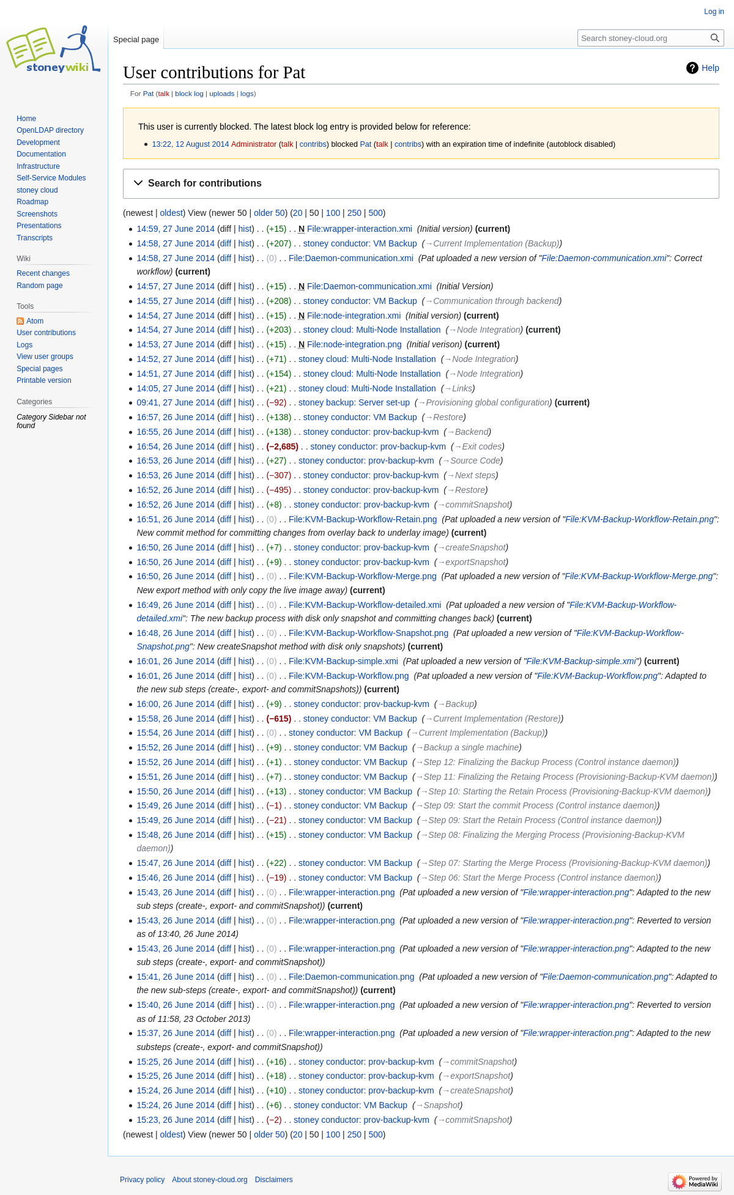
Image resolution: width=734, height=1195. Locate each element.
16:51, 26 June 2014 (175, 519)
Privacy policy (142, 1179)
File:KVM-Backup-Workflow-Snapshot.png (368, 633)
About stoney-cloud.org (209, 1179)
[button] (421, 184)
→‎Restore (443, 417)
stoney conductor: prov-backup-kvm (371, 432)
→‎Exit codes (478, 446)
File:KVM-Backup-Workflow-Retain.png (363, 519)
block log (189, 93)
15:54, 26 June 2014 (175, 733)
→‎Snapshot (437, 1105)
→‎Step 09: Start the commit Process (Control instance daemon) (536, 805)
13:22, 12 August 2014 (190, 144)
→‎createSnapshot (471, 547)
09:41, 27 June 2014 (175, 402)
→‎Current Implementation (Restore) (492, 718)
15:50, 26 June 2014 (175, 791)
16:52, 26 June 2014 (175, 490)
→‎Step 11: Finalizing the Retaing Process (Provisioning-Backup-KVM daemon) (564, 777)
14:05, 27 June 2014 (175, 388)
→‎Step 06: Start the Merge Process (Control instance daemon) (539, 877)
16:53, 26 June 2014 (175, 460)
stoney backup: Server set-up (354, 402)
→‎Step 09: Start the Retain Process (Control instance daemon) (539, 820)
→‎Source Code (471, 460)
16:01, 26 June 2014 (175, 661)
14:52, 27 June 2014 (175, 359)
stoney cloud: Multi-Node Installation (372, 330)
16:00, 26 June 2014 (175, 704)
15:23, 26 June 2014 (175, 1120)
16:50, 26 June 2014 (175, 547)
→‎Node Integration (484, 330)
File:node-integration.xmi (354, 315)
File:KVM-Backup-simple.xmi (343, 661)
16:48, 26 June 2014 (175, 633)
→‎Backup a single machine (467, 747)
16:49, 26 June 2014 (175, 605)
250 (354, 213)
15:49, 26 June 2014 (175, 805)
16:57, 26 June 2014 (175, 417)
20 (298, 213)
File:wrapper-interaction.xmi (359, 229)
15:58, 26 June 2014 (175, 718)
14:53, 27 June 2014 (175, 344)
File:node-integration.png (354, 344)
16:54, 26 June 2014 (175, 446)
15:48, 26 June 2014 (175, 835)
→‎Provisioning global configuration (484, 402)
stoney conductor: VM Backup (360, 243)
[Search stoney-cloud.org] (650, 37)
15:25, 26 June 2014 (175, 1062)
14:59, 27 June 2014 (175, 229)
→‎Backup (455, 704)
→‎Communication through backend (491, 301)
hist (244, 229)
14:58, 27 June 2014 (175, 243)
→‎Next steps (471, 475)
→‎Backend (467, 432)
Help (710, 68)
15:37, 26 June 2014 (175, 1033)
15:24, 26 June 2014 (175, 1090)
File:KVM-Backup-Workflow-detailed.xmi (365, 605)
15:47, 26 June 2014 (175, 863)
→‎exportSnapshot (471, 562)
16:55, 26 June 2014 (175, 432)
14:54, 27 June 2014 (175, 315)
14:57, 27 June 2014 (175, 286)
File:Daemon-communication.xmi (351, 258)
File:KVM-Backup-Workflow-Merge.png (363, 576)
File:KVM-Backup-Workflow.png (349, 676)
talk (163, 93)
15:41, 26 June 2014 (175, 977)
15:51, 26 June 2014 (175, 777)
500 (375, 213)
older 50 (269, 213)
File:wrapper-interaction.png (342, 892)
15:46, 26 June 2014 (175, 877)
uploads (221, 93)
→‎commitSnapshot (473, 504)
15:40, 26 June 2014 (175, 1005)
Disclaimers (274, 1179)
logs (247, 93)
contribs (313, 144)
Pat (148, 93)
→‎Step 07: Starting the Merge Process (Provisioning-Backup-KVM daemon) (563, 863)
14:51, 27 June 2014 (175, 374)
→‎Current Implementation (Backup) (491, 243)
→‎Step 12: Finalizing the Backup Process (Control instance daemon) (545, 762)
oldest (171, 213)
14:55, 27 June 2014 (175, 301)
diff (225, 243)
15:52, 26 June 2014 (175, 747)
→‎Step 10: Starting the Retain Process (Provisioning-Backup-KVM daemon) (564, 791)
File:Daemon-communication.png (351, 977)
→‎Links (457, 388)
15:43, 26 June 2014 (175, 892)
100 (333, 213)
